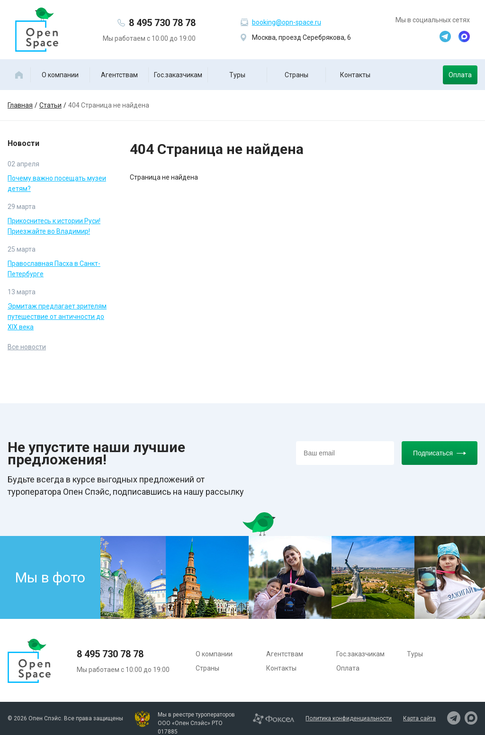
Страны (296, 75)
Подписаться (439, 453)
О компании (60, 75)
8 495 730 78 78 (162, 22)
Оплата (460, 75)
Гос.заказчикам (178, 75)
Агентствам (119, 75)
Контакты (355, 75)
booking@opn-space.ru (286, 22)
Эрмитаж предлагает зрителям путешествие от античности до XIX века (57, 316)
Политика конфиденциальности (348, 718)
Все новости (27, 347)
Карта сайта (419, 718)
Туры (237, 75)
